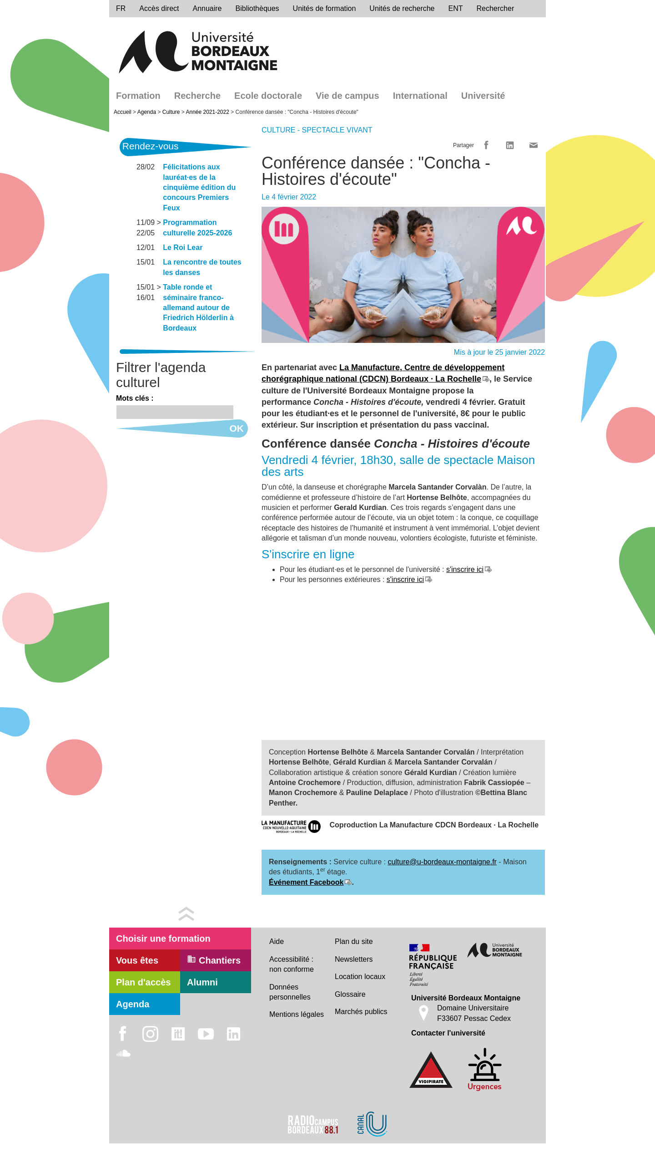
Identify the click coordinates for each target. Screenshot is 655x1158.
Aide (276, 941)
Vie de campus (347, 96)
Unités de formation (324, 8)
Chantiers (214, 959)
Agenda (146, 112)
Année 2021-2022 (207, 112)
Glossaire (350, 994)
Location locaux (360, 976)
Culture (171, 112)
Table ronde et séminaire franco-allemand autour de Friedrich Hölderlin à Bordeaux (198, 307)
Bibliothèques (257, 8)
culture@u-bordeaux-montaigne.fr (442, 862)
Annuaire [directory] (207, 8)
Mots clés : (135, 398)
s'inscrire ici (465, 569)
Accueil (122, 112)
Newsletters (354, 959)
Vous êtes (137, 960)
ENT (455, 8)
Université (483, 96)
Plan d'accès (143, 982)
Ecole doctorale (268, 96)
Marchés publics (361, 1011)
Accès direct (159, 8)
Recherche (197, 96)
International (420, 96)
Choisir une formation (163, 939)
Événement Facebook (306, 882)
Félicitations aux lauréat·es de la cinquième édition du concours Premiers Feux (199, 187)
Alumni (202, 982)
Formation (138, 96)
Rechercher (495, 8)
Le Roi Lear (182, 247)
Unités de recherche (401, 8)
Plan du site (354, 941)
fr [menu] (121, 8)
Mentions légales (296, 1014)
